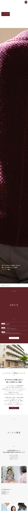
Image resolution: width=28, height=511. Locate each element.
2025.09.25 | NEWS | (5, 285)
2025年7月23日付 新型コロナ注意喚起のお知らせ (9, 328)
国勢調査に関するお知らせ (5, 324)
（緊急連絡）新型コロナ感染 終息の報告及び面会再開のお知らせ (11, 332)
